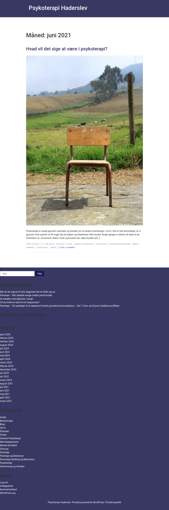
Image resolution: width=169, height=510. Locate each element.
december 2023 (8, 369)
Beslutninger (6, 420)
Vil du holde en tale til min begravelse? (20, 302)
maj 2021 (5, 394)
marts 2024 (6, 362)
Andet (3, 417)
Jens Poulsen (32, 244)
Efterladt (4, 431)
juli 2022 (4, 376)
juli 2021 (4, 387)
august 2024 (6, 345)
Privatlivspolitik (113, 502)
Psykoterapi (101, 244)
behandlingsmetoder (120, 244)
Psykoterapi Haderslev (58, 8)
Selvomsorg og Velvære (12, 466)
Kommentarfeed (8, 489)
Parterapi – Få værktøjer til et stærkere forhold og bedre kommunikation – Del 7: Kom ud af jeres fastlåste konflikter (60, 305)
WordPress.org (7, 493)
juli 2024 (4, 348)
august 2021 (6, 383)
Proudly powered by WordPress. (89, 502)
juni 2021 (4, 390)
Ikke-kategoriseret (9, 441)
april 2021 (5, 397)
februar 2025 (6, 338)
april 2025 (5, 334)
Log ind (4, 482)
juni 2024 (4, 352)
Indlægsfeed (6, 486)
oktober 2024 (7, 341)
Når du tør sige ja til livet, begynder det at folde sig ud (27, 291)
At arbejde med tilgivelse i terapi (16, 298)
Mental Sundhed (8, 445)
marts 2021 (6, 401)
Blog (69, 244)
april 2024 (5, 359)
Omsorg (4, 448)
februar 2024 (6, 366)
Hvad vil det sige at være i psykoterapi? (66, 49)
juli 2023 (4, 373)
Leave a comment (67, 247)
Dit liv (3, 427)
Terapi (53, 247)
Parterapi (4, 452)
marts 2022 (6, 380)
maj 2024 (5, 355)
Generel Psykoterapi (84, 244)
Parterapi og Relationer (12, 455)
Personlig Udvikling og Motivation (17, 459)
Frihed (3, 434)
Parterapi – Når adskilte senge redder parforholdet (26, 295)
